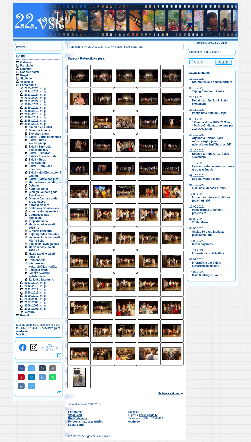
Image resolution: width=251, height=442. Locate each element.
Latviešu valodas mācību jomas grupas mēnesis (213, 168)
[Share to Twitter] (31, 368)
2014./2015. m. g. (35, 124)
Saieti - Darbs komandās (45, 137)
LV (17, 56)
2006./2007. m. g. (35, 305)
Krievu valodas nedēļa (43, 211)
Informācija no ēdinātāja (208, 253)
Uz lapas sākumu (169, 393)
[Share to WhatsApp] (52, 377)
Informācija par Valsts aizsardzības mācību (206, 264)
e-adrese (22, 331)
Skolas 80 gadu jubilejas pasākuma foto (208, 233)
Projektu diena (38, 221)
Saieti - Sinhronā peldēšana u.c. (40, 148)
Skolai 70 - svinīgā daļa (44, 244)
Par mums (75, 412)
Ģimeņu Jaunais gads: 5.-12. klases (43, 200)
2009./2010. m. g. (35, 295)
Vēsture (29, 312)
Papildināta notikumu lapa (209, 113)
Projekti (25, 75)
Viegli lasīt (75, 415)
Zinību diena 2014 (40, 127)
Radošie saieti (29, 72)
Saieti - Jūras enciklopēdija (37, 142)
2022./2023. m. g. (35, 98)
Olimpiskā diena (39, 130)
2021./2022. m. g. (35, 101)
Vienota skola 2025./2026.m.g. (213, 122)
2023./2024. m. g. (35, 94)
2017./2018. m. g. (35, 114)
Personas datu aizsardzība (85, 421)
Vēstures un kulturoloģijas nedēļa (43, 265)
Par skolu (26, 65)
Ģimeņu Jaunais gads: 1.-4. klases (43, 193)
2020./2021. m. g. (35, 104)
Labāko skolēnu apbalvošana (39, 275)
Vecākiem (26, 81)
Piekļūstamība (77, 418)
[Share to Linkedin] (31, 377)
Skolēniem (27, 78)
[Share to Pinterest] (21, 377)
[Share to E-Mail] (52, 368)
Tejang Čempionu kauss (208, 91)
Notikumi (26, 68)
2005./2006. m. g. (35, 308)
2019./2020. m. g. (35, 107)
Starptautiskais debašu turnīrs (212, 82)
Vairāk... (21, 334)
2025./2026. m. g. (35, 88)
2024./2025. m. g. (35, 91)
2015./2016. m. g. (35, 120)
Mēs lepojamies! (203, 244)
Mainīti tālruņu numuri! (207, 275)
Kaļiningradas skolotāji (44, 234)
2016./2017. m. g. (35, 117)
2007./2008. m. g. (35, 302)
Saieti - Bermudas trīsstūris (40, 167)
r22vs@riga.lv (51, 328)
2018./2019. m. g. (35, 111)
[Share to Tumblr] (42, 368)
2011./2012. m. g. (35, 289)
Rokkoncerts (37, 260)
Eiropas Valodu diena (206, 178)
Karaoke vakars (39, 205)
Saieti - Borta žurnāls (42, 156)
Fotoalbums (28, 85)
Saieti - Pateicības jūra (43, 179)
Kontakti (25, 315)
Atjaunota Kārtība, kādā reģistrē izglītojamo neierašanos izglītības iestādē (211, 141)
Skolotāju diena (39, 133)
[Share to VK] (21, 386)
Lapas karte (76, 424)
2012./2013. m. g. (35, 286)
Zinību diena (200, 222)
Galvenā (25, 62)
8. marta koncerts (40, 231)
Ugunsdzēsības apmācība (39, 216)
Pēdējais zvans (38, 270)
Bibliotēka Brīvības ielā (44, 208)
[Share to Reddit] (42, 377)
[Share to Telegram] (31, 386)
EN (23, 56)
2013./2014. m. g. (35, 282)
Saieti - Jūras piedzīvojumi (37, 161)
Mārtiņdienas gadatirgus (45, 182)
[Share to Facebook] (21, 368)
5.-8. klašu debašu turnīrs (209, 188)
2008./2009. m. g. (35, 299)
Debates (34, 185)
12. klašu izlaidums (41, 279)
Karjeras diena (38, 188)
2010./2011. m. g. (35, 292)
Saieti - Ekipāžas (39, 153)
